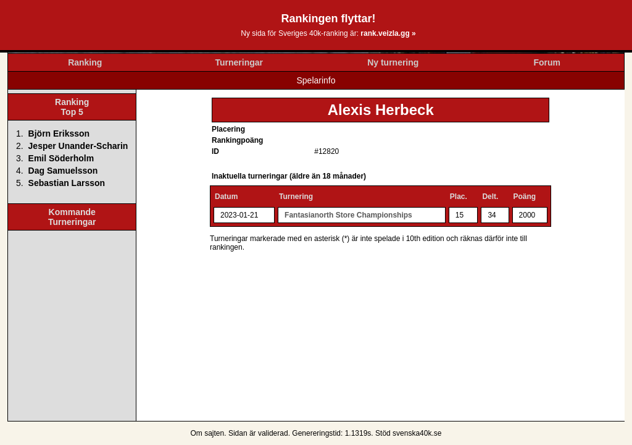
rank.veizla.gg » (387, 33)
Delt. (490, 196)
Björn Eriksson (59, 133)
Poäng (525, 196)
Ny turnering (392, 62)
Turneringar (239, 62)
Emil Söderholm (61, 158)
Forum (546, 62)
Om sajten (208, 433)
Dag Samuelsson (63, 171)
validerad (273, 433)
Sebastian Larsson (67, 183)
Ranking (85, 62)
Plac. (458, 196)
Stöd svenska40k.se (408, 433)
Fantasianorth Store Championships (348, 215)
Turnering (296, 196)
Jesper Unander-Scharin (78, 146)
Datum (226, 196)
